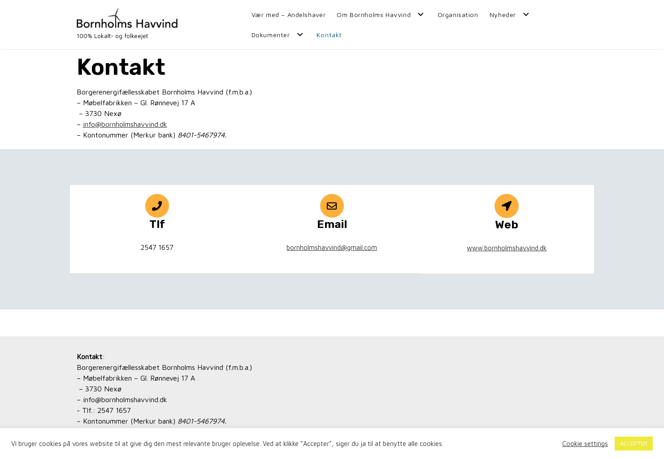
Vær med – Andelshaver (289, 14)
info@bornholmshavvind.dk (125, 124)
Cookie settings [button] (585, 443)
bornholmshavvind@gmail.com (331, 247)
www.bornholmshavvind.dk (507, 248)
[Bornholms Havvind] (127, 24)
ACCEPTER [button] (633, 443)
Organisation (458, 14)
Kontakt (329, 35)
